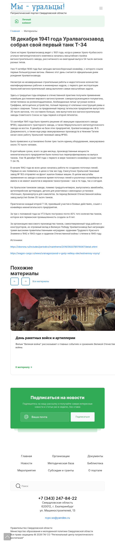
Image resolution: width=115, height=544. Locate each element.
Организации (61, 456)
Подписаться (83, 416)
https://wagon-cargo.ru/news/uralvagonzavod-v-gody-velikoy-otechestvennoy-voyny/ (55, 253)
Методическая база (61, 463)
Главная (26, 456)
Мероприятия (26, 470)
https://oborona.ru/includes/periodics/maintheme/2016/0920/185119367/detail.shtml (53, 246)
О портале (95, 470)
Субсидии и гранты (61, 470)
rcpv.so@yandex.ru (57, 517)
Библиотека (95, 463)
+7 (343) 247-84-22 (57, 498)
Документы (95, 456)
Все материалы (40, 281)
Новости (26, 463)
